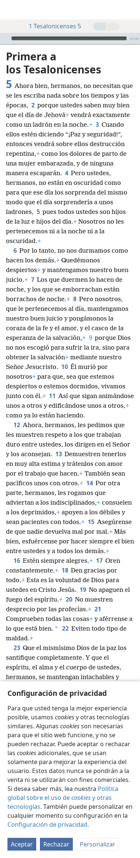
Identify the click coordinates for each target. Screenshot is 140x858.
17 (99, 560)
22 (65, 628)
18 (64, 570)
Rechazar (56, 844)
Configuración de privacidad (47, 824)
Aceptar (22, 844)
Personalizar (97, 844)
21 (97, 609)
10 (64, 367)
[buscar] (131, 10)
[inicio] (11, 9)
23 (16, 648)
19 (82, 590)
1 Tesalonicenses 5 (51, 26)
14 (89, 483)
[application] (70, 38)
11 (52, 396)
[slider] (69, 38)
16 (16, 560)
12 (16, 425)
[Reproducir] (5, 38)
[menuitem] (11, 9)
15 (91, 522)
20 (69, 599)
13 (58, 454)
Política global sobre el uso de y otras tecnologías (62, 798)
